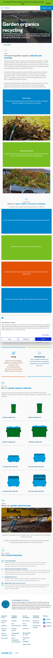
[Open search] (37, 8)
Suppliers (4, 625)
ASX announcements (16, 624)
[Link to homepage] (6, 653)
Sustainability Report (15, 634)
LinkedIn (48, 619)
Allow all (43, 339)
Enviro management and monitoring (16, 640)
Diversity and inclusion (36, 626)
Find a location (25, 624)
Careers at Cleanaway (36, 621)
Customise (26, 339)
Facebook (48, 622)
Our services (26, 621)
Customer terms (4, 621)
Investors (14, 621)
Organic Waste (7, 44)
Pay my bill (4, 638)
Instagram (49, 626)
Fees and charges (3, 629)
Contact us (26, 628)
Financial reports (14, 629)
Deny (9, 339)
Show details (45, 335)
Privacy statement (4, 634)
